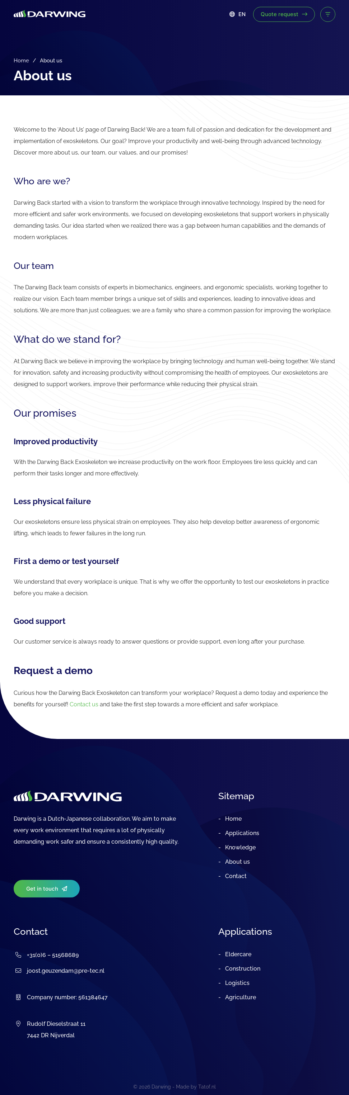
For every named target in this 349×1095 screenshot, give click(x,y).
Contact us (84, 704)
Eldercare (237, 954)
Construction (242, 968)
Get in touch (46, 888)
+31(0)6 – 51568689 (53, 955)
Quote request (284, 14)
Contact (235, 876)
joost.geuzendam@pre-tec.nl (65, 970)
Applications (241, 833)
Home (21, 60)
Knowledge (240, 847)
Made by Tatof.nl (196, 1087)
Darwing (161, 1087)
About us (237, 861)
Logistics (237, 983)
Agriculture (240, 997)
